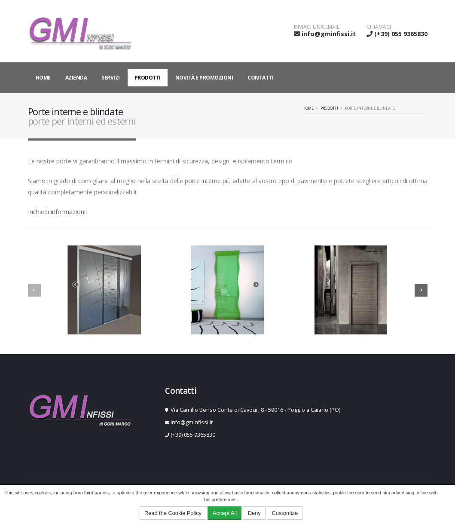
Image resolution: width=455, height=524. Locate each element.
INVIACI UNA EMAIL (316, 27)
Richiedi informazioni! (57, 212)
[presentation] (34, 290)
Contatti (260, 77)
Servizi (110, 77)
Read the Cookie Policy (173, 513)
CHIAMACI (378, 27)
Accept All (225, 513)
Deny (254, 513)
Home (43, 77)
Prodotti (147, 77)
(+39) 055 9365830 (401, 34)
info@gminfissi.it (329, 34)
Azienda (76, 77)
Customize (285, 513)
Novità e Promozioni (204, 77)
